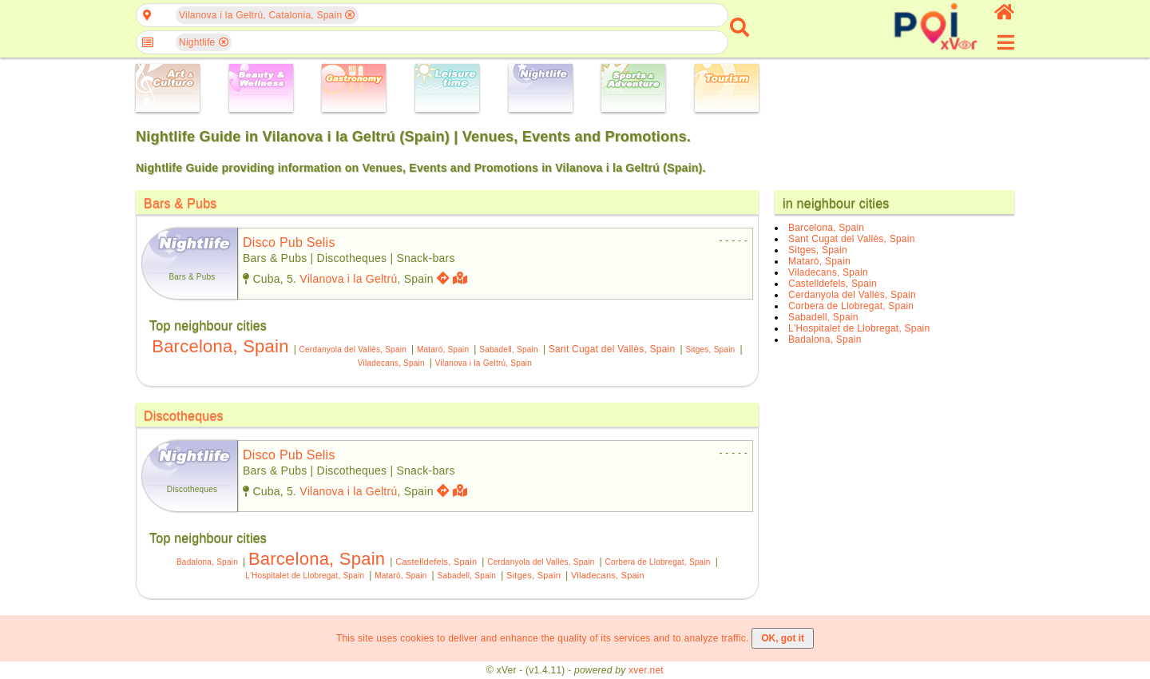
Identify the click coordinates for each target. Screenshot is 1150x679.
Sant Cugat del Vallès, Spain (612, 349)
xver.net (646, 670)
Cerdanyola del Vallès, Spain (352, 349)
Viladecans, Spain (391, 363)
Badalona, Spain (207, 562)
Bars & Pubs (180, 203)
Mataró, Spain (443, 349)
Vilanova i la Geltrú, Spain (483, 363)
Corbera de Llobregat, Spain (658, 562)
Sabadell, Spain (508, 349)
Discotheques (184, 416)
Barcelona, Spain (220, 346)
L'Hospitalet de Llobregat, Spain (304, 575)
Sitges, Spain (710, 349)
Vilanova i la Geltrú (348, 278)
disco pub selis (289, 242)
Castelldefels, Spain (436, 561)
